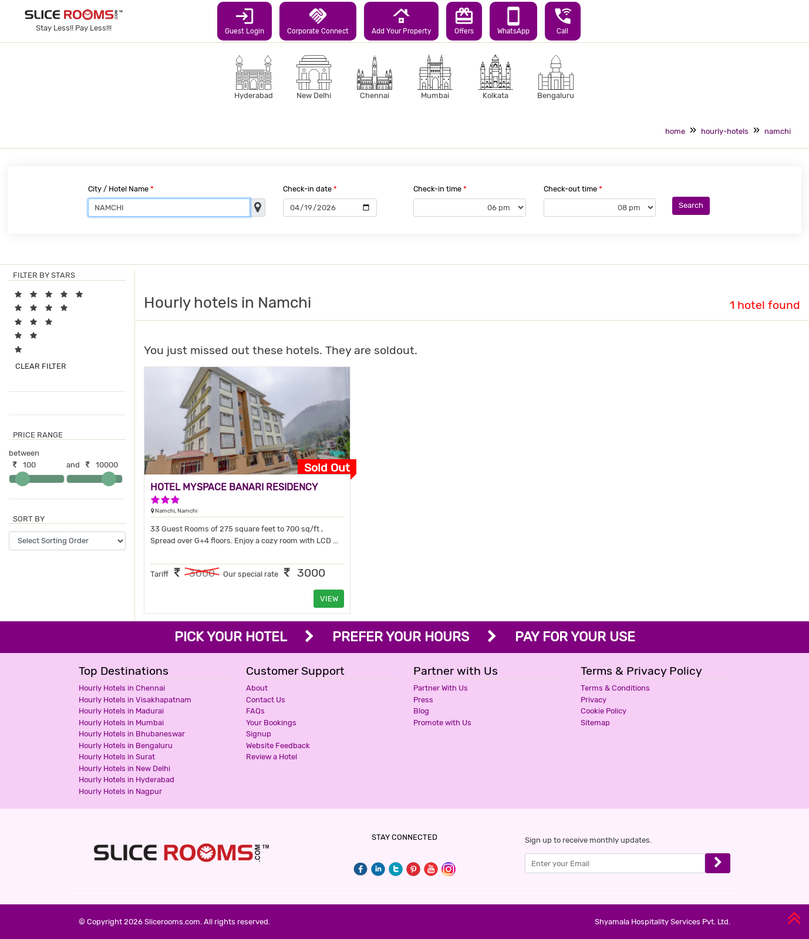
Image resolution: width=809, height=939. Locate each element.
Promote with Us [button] (442, 722)
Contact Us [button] (265, 699)
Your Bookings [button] (271, 722)
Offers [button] (464, 20)
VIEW (329, 598)
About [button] (257, 688)
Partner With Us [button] (440, 688)
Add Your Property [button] (401, 20)
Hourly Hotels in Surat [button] (117, 756)
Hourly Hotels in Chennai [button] (122, 688)
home (675, 131)
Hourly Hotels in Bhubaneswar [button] (132, 733)
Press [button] (423, 699)
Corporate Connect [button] (318, 20)
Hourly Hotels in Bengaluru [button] (126, 745)
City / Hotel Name (121, 188)
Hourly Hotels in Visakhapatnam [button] (135, 699)
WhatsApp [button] (513, 20)
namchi (777, 131)
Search (691, 205)
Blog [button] (421, 710)
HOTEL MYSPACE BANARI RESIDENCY (234, 487)
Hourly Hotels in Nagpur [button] (120, 791)
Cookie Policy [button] (603, 710)
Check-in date (310, 188)
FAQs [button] (255, 710)
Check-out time (573, 188)
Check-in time (440, 188)
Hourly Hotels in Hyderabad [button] (126, 779)
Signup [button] (258, 733)
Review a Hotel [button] (271, 756)
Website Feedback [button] (278, 745)
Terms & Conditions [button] (615, 688)
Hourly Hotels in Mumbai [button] (121, 722)
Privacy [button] (593, 699)
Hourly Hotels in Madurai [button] (121, 710)
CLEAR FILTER (40, 366)
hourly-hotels (725, 131)
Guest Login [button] (244, 20)
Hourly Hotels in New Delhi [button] (124, 768)
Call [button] (562, 20)
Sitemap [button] (595, 722)
